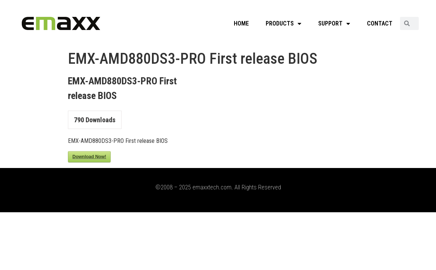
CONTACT (379, 23)
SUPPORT (334, 23)
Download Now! (89, 156)
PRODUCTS (283, 23)
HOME (241, 23)
